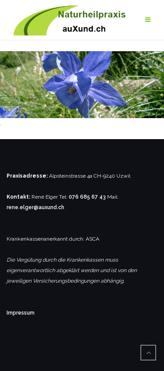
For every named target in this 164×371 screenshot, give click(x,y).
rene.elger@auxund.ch (35, 207)
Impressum (21, 313)
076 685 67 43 (87, 197)
